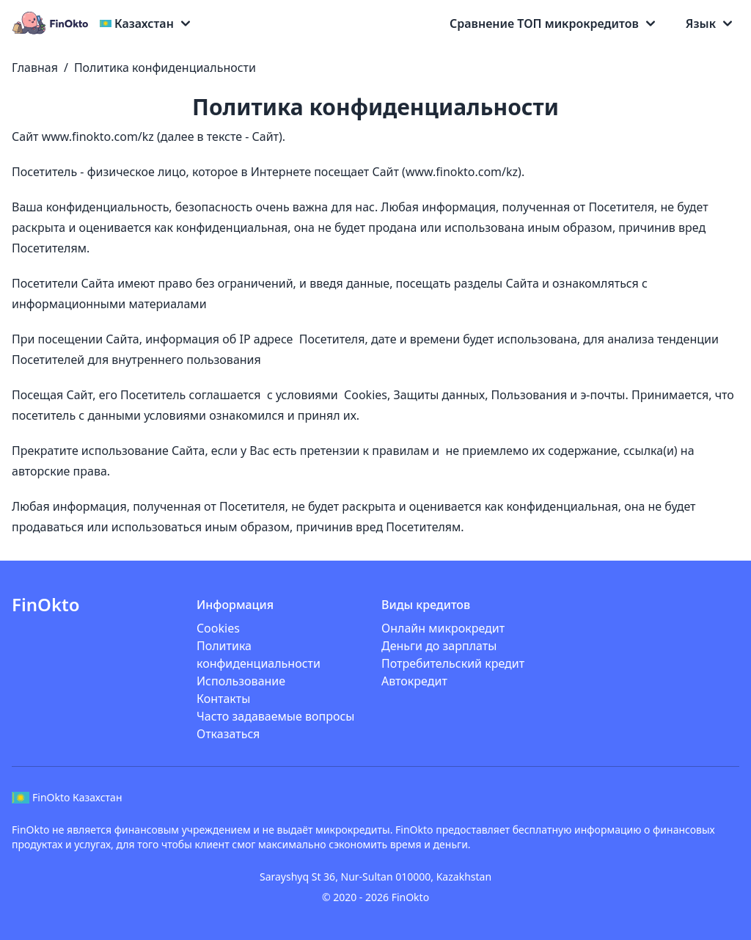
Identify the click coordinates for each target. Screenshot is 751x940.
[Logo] (53, 23)
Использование (241, 681)
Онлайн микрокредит (443, 628)
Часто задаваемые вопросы (275, 716)
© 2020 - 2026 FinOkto (375, 897)
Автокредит (414, 681)
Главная (35, 67)
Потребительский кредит (452, 663)
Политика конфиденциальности (165, 67)
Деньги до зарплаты (439, 646)
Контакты (223, 699)
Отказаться (228, 734)
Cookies (218, 628)
